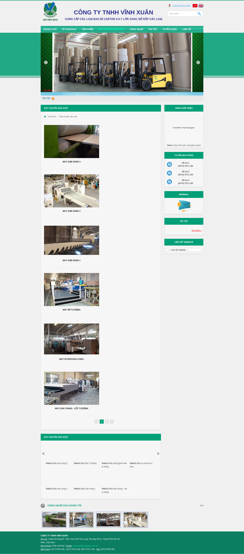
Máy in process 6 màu (71, 359)
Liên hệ (186, 29)
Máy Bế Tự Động (71, 310)
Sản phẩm (87, 29)
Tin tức (152, 29)
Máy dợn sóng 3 (71, 162)
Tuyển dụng (169, 29)
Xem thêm (48, 90)
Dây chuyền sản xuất (111, 29)
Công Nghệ (136, 29)
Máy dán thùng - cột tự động (71, 408)
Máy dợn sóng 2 (71, 211)
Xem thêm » (197, 230)
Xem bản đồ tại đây (181, 5)
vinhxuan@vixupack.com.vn (85, 546)
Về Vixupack (69, 29)
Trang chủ (50, 29)
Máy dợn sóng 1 (71, 260)
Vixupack (50, 12)
